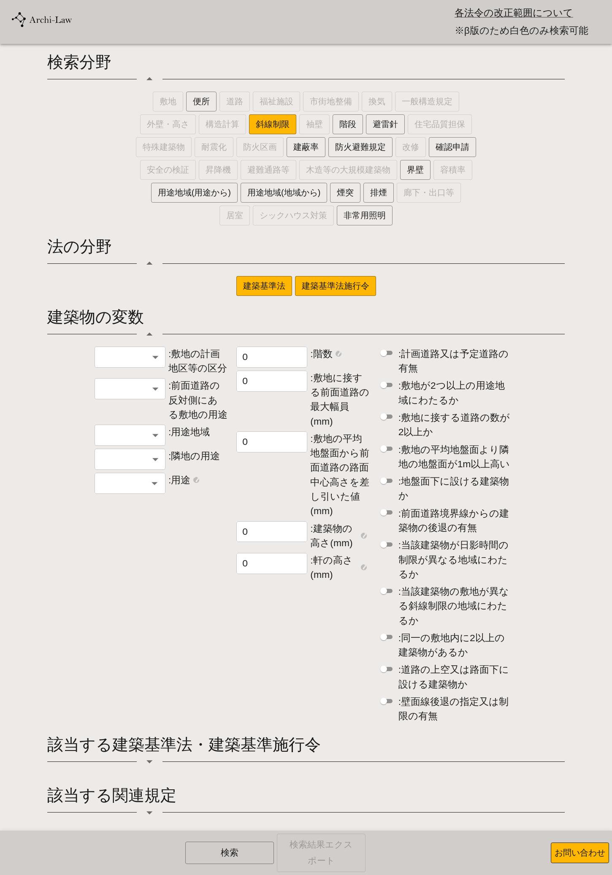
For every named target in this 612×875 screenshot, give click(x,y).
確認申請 (452, 147)
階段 (347, 124)
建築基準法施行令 (335, 285)
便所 (201, 101)
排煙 (378, 192)
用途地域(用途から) (194, 192)
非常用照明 (365, 215)
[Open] (154, 483)
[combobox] (130, 357)
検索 (229, 853)
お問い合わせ (580, 852)
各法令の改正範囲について (514, 13)
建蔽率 (306, 147)
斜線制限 (273, 124)
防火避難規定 (360, 147)
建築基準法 (264, 285)
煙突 (345, 192)
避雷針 (385, 124)
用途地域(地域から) (283, 192)
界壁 (415, 169)
